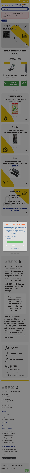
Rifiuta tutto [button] (15, 245)
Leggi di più (16, 233)
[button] (15, 236)
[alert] (15, 236)
